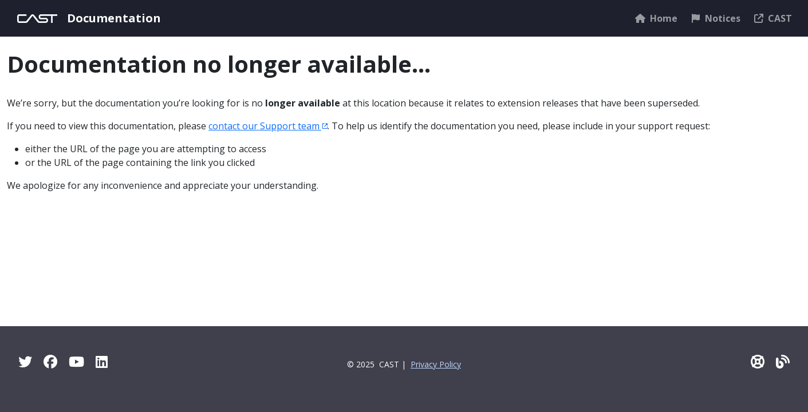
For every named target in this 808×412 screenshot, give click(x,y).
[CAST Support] (757, 361)
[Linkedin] (102, 361)
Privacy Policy (436, 364)
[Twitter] (25, 361)
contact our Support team (268, 126)
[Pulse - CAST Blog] (783, 361)
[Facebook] (50, 361)
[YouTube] (76, 361)
